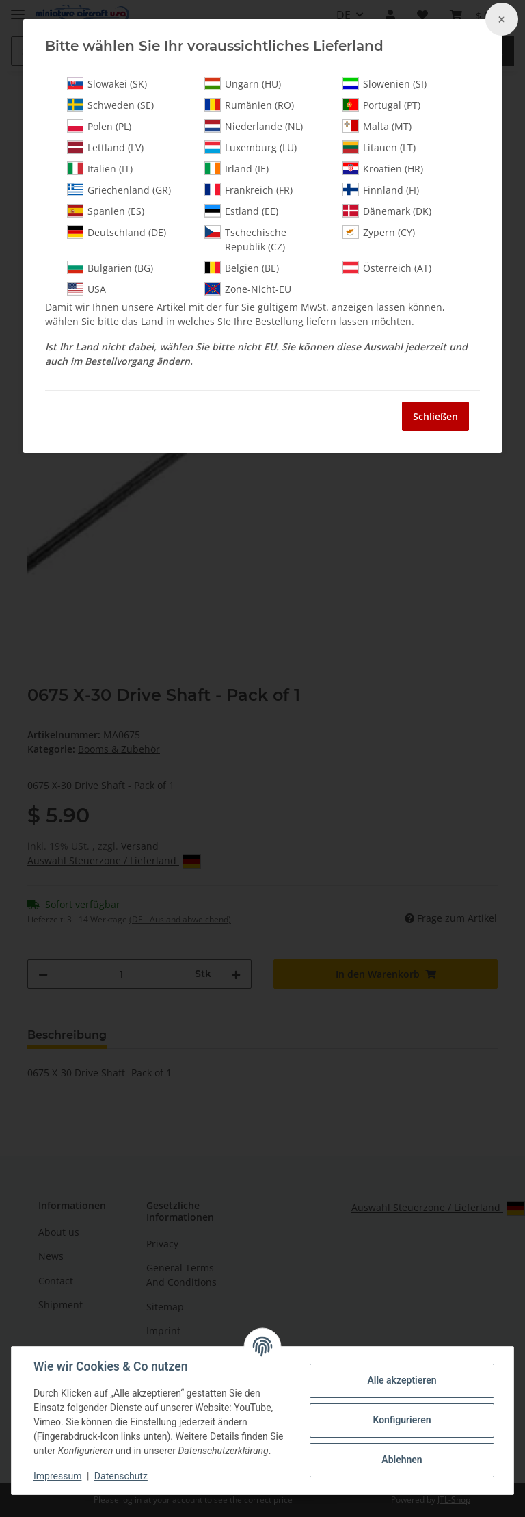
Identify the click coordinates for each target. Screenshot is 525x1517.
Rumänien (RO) (249, 105)
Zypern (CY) (378, 232)
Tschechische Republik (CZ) (245, 239)
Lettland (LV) (105, 147)
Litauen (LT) (379, 147)
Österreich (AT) (386, 267)
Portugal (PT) (381, 105)
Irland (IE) (236, 168)
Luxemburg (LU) (250, 147)
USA (86, 289)
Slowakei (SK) (107, 83)
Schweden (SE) (110, 105)
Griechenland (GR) (119, 189)
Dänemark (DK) (386, 211)
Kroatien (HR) (382, 168)
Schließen (435, 416)
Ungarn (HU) (242, 83)
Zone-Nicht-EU (247, 289)
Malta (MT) (377, 126)
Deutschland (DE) (116, 232)
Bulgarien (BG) (110, 267)
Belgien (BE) (241, 267)
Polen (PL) (99, 126)
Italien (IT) (100, 168)
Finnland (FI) (380, 189)
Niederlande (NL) (253, 126)
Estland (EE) (241, 211)
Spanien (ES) (105, 211)
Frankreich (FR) (248, 189)
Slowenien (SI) (384, 83)
